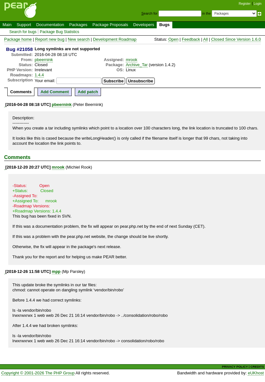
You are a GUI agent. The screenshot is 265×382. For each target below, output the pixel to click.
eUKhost (256, 373)
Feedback (191, 39)
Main (7, 24)
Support (24, 24)
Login (257, 3)
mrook (131, 59)
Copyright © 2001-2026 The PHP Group (38, 373)
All (205, 39)
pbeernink (44, 59)
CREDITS (257, 366)
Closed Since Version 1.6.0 (236, 39)
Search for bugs (22, 32)
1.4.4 (39, 75)
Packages (78, 24)
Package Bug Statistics (59, 32)
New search (79, 39)
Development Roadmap (115, 39)
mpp (56, 271)
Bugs (164, 24)
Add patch (88, 91)
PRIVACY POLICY (235, 366)
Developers (143, 24)
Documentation (50, 24)
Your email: (45, 80)
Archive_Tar (137, 64)
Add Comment (54, 91)
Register (245, 3)
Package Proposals (110, 24)
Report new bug (49, 39)
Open (173, 39)
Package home (18, 39)
